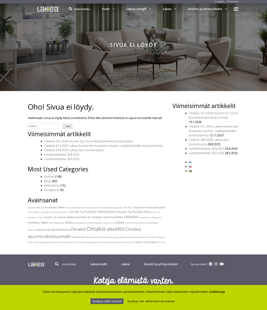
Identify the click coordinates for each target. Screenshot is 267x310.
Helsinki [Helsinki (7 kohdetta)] (131, 216)
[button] (113, 9)
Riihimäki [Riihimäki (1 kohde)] (150, 237)
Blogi (47, 181)
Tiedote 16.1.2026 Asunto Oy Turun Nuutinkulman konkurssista (88, 141)
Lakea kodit (98, 264)
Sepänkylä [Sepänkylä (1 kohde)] (39, 242)
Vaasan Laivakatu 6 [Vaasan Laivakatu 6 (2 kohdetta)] (145, 242)
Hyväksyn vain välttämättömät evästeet (151, 301)
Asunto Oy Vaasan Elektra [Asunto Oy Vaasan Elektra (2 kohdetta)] (59, 217)
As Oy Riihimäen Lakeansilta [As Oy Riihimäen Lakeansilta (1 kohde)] (109, 207)
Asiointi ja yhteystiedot (205, 9)
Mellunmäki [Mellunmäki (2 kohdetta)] (43, 230)
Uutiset (49, 177)
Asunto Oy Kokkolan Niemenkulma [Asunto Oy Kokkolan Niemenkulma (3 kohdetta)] (93, 212)
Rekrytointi (52, 185)
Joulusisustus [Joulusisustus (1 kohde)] (80, 223)
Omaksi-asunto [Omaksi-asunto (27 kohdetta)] (106, 228)
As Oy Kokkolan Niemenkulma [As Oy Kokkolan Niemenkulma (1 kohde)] (81, 207)
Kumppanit (52, 190)
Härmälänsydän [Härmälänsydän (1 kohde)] (56, 223)
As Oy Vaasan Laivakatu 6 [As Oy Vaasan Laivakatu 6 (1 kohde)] (39, 212)
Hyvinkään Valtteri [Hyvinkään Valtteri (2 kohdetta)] (38, 222)
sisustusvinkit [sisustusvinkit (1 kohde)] (66, 242)
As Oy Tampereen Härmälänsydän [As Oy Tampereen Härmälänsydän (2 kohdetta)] (144, 207)
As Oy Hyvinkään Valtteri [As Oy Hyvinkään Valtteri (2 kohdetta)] (51, 207)
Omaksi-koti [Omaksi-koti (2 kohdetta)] (78, 237)
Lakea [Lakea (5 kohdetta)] (119, 222)
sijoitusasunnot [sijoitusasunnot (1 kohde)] (51, 242)
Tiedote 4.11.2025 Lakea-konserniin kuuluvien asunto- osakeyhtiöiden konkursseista (103, 146)
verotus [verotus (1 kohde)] (161, 242)
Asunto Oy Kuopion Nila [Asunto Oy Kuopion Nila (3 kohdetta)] (133, 212)
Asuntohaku (79, 9)
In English (219, 1)
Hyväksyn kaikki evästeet (107, 301)
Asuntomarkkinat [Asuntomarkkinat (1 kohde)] (60, 212)
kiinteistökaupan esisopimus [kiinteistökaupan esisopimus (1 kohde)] (100, 223)
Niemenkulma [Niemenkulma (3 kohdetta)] (60, 230)
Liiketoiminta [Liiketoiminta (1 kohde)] (131, 223)
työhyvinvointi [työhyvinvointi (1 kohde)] (95, 242)
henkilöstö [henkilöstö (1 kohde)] (144, 217)
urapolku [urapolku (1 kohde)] (129, 242)
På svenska (233, 1)
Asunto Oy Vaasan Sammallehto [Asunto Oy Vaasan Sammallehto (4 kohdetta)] (99, 217)
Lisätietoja (217, 292)
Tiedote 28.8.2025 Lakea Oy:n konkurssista (73, 150)
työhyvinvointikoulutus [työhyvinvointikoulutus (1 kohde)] (113, 242)
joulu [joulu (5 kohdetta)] (69, 222)
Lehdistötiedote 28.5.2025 (62, 159)
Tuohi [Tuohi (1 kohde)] (75, 242)
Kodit (106, 9)
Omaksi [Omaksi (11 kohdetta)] (78, 229)
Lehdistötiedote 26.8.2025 (62, 155)
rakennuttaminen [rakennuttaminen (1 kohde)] (136, 237)
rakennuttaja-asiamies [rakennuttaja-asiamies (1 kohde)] (116, 237)
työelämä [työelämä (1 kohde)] (83, 242)
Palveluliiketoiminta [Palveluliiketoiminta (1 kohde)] (95, 237)
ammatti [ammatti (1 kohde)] (32, 207)
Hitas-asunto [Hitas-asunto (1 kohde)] (155, 217)
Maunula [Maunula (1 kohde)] (32, 230)
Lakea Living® (136, 9)
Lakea (167, 9)
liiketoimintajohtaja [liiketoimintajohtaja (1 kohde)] (148, 223)
